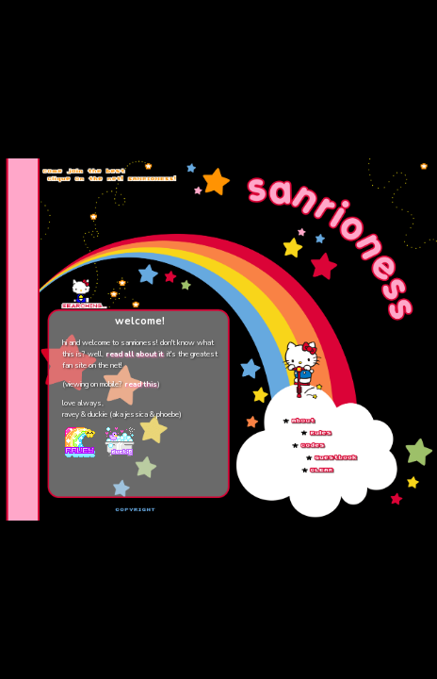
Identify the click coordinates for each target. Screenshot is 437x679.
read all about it (134, 354)
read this (140, 384)
